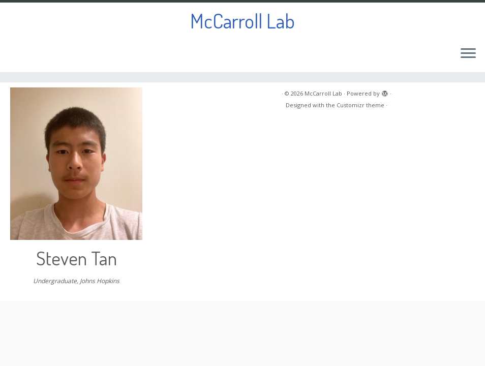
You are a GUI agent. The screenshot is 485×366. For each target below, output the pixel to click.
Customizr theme (360, 105)
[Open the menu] (468, 54)
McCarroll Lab (242, 20)
